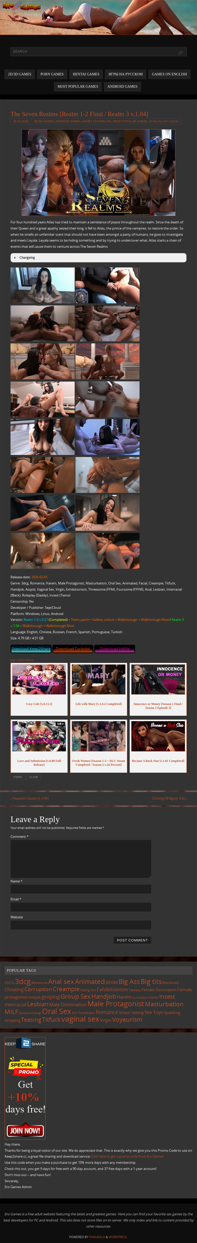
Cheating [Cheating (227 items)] (14, 989)
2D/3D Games (44, 121)
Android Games (67, 121)
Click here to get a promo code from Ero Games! (127, 1156)
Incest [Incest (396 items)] (167, 996)
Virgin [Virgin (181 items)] (105, 1020)
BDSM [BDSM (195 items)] (112, 982)
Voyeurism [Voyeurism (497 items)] (127, 1019)
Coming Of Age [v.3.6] (169, 798)
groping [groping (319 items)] (51, 996)
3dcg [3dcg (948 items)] (23, 981)
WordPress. (118, 1237)
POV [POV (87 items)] (75, 1013)
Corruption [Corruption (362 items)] (38, 989)
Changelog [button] (24, 257)
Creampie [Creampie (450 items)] (66, 989)
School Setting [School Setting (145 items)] (131, 1012)
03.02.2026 (20, 121)
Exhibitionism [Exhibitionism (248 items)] (112, 989)
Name (16, 881)
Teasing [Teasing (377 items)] (31, 1019)
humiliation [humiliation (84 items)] (140, 997)
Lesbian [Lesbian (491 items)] (37, 1004)
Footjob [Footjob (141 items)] (34, 997)
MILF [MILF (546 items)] (11, 1011)
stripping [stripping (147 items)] (12, 1020)
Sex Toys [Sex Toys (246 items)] (153, 1012)
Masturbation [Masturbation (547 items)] (164, 1004)
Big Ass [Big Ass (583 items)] (129, 981)
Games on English (96, 121)
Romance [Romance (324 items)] (107, 1012)
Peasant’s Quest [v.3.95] (30, 798)
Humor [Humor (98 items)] (154, 997)
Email (16, 899)
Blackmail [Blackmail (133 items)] (170, 982)
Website (17, 917)
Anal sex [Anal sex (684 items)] (61, 981)
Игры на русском (164, 121)
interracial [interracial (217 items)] (15, 1004)
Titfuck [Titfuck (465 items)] (51, 1019)
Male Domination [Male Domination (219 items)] (68, 1004)
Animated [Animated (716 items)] (90, 981)
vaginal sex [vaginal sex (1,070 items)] (80, 1019)
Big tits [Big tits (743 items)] (151, 981)
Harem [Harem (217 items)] (124, 997)
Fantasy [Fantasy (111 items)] (135, 990)
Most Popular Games (130, 121)
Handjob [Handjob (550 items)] (103, 996)
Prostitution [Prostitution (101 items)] (86, 1013)
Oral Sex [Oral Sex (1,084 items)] (56, 1011)
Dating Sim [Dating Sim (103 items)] (88, 990)
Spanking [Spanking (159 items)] (172, 1012)
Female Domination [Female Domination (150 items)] (159, 989)
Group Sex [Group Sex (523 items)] (76, 996)
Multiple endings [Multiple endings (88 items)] (30, 1013)
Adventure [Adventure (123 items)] (39, 982)
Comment (19, 836)
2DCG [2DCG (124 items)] (9, 982)
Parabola (97, 1237)
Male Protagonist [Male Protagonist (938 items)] (115, 1003)
